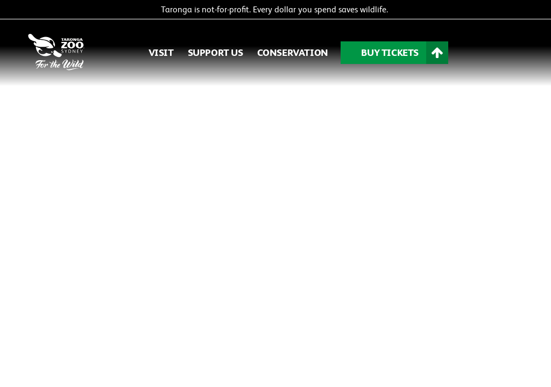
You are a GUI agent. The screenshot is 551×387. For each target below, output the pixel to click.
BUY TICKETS (390, 52)
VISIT (161, 52)
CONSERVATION (292, 52)
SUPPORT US (215, 52)
